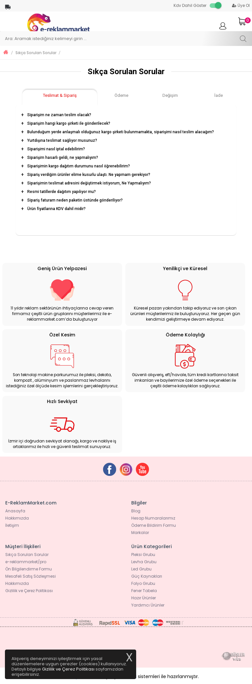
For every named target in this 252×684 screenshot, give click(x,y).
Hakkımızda (17, 518)
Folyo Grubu (143, 583)
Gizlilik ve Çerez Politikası (29, 590)
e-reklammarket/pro (25, 562)
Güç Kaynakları (146, 576)
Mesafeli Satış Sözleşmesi (30, 576)
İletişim (12, 525)
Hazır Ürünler (143, 598)
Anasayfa (15, 511)
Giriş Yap (223, 29)
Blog (135, 511)
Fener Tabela (144, 590)
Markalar (140, 532)
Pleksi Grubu (143, 554)
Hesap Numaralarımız (153, 518)
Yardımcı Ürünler (147, 605)
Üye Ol (241, 5)
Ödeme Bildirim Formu (153, 525)
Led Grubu (141, 569)
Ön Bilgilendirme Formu (28, 569)
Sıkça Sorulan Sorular (35, 52)
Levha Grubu (144, 562)
